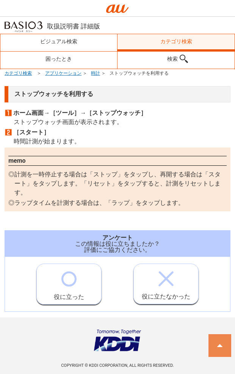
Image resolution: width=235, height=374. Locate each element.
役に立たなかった (166, 282)
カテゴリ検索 (18, 73)
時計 (95, 73)
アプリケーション (63, 73)
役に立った (69, 282)
